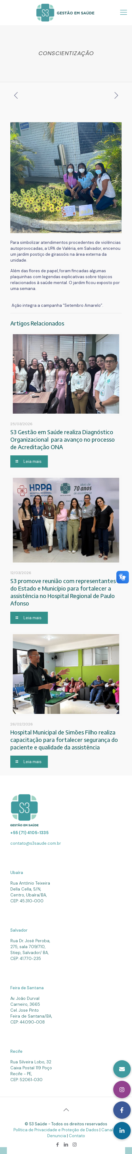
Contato (77, 1135)
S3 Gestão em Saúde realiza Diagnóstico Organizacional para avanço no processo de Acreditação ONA (62, 439)
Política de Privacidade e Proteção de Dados (56, 1130)
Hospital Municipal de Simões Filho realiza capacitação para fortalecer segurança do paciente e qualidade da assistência (64, 740)
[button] (122, 1130)
